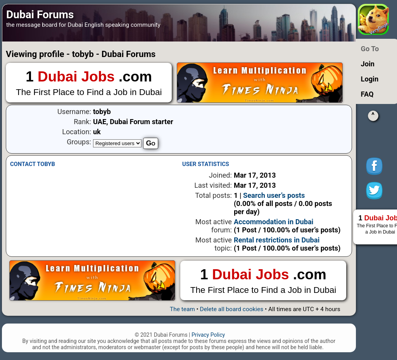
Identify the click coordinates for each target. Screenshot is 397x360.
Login (370, 79)
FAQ (367, 94)
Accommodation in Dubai (273, 222)
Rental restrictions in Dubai (276, 240)
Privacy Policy (208, 335)
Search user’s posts (274, 195)
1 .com (89, 83)
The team (182, 309)
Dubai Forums (40, 14)
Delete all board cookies (231, 309)
